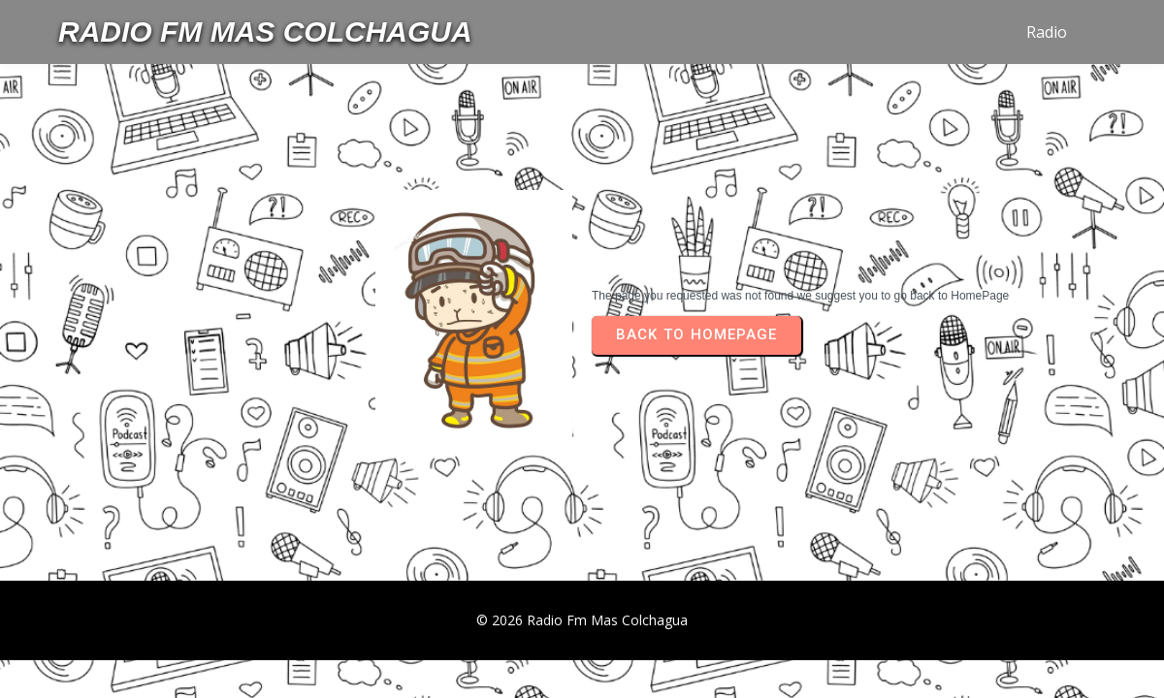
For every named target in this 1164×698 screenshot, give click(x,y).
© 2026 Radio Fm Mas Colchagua (582, 620)
